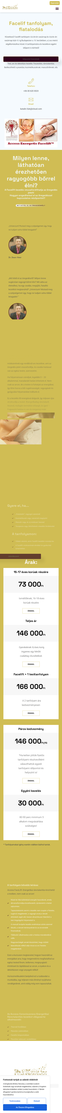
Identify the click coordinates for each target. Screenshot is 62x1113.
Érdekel (31, 611)
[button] (57, 8)
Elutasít (37, 1101)
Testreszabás (14, 1101)
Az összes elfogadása (25, 1107)
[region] (25, 1094)
